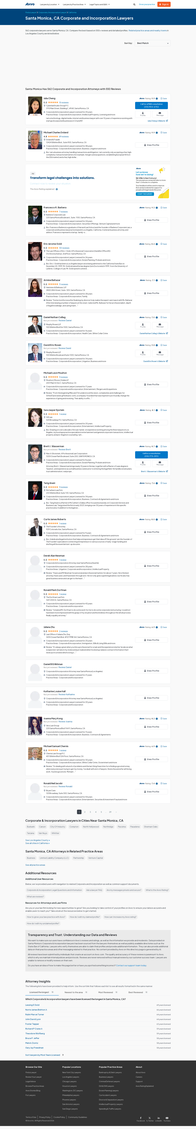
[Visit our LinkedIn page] (159, 1121)
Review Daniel (65, 320)
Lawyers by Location (50, 4)
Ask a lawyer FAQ (95, 890)
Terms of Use (31, 1120)
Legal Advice (31, 1084)
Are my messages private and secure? (125, 890)
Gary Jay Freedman (34, 1050)
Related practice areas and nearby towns (149, 30)
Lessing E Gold (32, 1008)
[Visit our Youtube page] (166, 1121)
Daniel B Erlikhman (53, 664)
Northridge (109, 826)
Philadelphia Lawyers (71, 1098)
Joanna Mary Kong (53, 718)
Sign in (164, 4)
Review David (65, 348)
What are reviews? (62, 896)
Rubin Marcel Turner (34, 1017)
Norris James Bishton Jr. (36, 1012)
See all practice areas (35, 865)
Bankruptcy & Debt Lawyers (110, 1075)
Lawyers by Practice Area (74, 4)
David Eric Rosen (53, 344)
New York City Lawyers (71, 1075)
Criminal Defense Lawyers (109, 1084)
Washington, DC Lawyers (72, 1093)
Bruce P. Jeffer (32, 1041)
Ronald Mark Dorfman (55, 590)
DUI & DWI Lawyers (106, 1089)
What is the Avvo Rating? (38, 896)
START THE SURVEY (144, 194)
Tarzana (30, 833)
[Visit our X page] (150, 1121)
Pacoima (123, 826)
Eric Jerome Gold (53, 243)
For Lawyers (31, 1098)
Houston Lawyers (69, 1089)
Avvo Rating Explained (145, 1089)
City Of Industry (58, 826)
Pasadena (136, 826)
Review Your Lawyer (34, 1080)
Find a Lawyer (31, 1075)
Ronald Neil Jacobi (53, 783)
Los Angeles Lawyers (71, 1080)
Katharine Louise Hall (55, 691)
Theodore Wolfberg (34, 1036)
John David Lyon (32, 1022)
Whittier (55, 833)
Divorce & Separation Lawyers (111, 1102)
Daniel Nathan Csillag (55, 317)
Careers (139, 1080)
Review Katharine (67, 694)
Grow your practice (147, 4)
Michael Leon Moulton (55, 372)
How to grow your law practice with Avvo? (46, 917)
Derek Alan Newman (54, 555)
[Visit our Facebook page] (142, 1121)
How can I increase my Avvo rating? (122, 917)
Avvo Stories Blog (33, 1093)
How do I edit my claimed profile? (85, 917)
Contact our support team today (132, 968)
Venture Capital (96, 858)
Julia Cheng (50, 98)
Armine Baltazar (52, 280)
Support (139, 1084)
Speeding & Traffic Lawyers (110, 1112)
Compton (74, 826)
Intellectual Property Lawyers (111, 1107)
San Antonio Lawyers (70, 1107)
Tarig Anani (49, 482)
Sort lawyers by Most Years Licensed (44, 1058)
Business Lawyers (106, 1080)
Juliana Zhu (49, 627)
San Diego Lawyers (70, 1112)
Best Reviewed (138, 995)
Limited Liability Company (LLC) (54, 858)
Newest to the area (76, 995)
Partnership (79, 858)
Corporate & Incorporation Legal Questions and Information (55, 890)
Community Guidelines (77, 1120)
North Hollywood (92, 826)
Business (31, 858)
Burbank (31, 826)
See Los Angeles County (36, 840)
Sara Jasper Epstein (54, 409)
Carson (42, 826)
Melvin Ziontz (31, 1046)
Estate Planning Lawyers (109, 1093)
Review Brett (64, 449)
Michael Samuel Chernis (56, 746)
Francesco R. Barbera (55, 207)
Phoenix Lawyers (69, 1102)
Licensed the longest (42, 995)
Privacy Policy (44, 1120)
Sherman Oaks (152, 826)
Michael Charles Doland (56, 132)
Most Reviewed (108, 995)
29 (110, 812)
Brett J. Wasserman (54, 446)
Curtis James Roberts (55, 519)
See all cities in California (36, 843)
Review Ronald (65, 786)
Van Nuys (42, 833)
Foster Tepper (32, 1027)
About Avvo (140, 1075)
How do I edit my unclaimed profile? (43, 923)
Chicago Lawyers (69, 1084)
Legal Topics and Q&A (100, 4)
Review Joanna (65, 721)
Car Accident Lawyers (108, 1098)
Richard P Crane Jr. (34, 1031)
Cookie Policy (59, 1120)
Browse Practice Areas (35, 1089)
